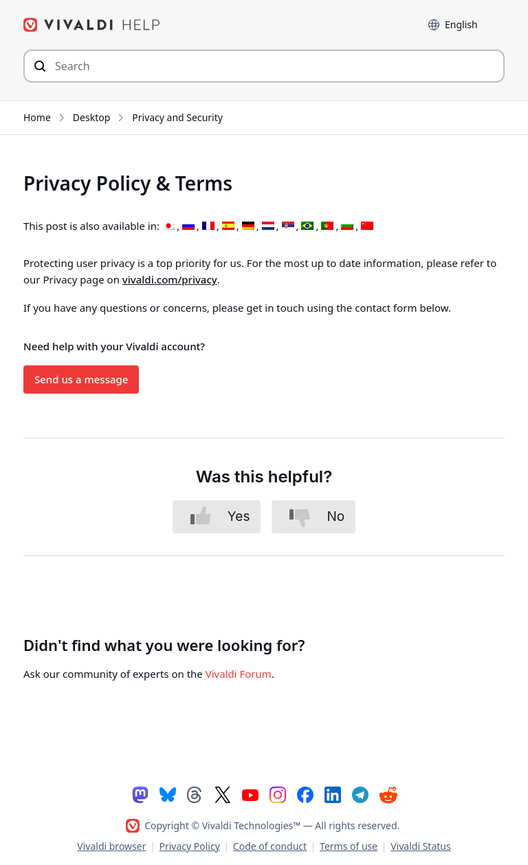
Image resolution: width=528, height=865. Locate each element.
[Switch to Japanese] (168, 226)
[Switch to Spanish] (228, 226)
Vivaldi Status (420, 846)
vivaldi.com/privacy (169, 279)
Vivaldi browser (111, 846)
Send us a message (81, 379)
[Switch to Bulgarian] (347, 226)
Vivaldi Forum (239, 674)
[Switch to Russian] (188, 226)
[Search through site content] (264, 66)
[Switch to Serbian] (288, 226)
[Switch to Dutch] (268, 226)
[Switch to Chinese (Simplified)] (367, 226)
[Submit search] (40, 66)
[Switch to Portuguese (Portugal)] (327, 226)
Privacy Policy (189, 846)
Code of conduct (270, 846)
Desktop (91, 117)
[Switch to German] (248, 226)
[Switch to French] (208, 226)
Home (37, 117)
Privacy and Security (177, 117)
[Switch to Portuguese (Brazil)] (307, 226)
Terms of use (348, 846)
